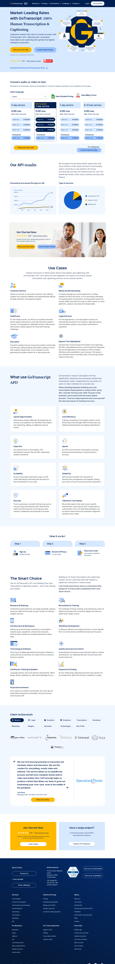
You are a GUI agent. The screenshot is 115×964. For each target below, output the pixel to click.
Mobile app (78, 930)
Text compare (78, 946)
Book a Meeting (26, 885)
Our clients (77, 902)
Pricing (45, 899)
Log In (87, 3)
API (13, 921)
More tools (77, 949)
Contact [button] (76, 3)
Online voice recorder (81, 933)
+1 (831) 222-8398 (18, 879)
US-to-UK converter (80, 939)
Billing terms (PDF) (49, 905)
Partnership (78, 905)
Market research (17, 949)
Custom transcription (19, 902)
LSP (13, 939)
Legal (14, 933)
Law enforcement (18, 943)
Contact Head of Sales (45, 50)
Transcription (16, 899)
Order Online (33, 843)
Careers (76, 921)
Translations (16, 915)
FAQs (76, 918)
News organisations (18, 946)
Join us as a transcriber (92, 869)
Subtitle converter (80, 936)
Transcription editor (49, 936)
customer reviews (34, 62)
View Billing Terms (90, 96)
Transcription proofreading (21, 905)
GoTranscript (14, 8)
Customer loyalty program (51, 912)
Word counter (78, 943)
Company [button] (66, 3)
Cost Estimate (26, 8)
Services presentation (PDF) (83, 909)
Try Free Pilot (97, 3)
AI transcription (17, 909)
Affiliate (45, 933)
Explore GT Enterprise (82, 843)
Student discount (48, 909)
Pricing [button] (45, 3)
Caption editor (48, 939)
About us (77, 899)
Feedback (77, 912)
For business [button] (55, 3)
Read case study (43, 799)
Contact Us (26, 873)
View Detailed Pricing (65, 97)
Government (16, 952)
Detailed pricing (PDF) (50, 902)
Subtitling (15, 918)
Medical (14, 936)
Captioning (15, 912)
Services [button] (36, 3)
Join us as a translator (93, 878)
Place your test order (21, 50)
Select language (17, 93)
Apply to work (47, 930)
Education (15, 930)
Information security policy (83, 915)
